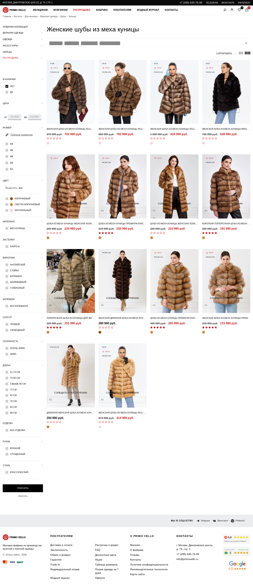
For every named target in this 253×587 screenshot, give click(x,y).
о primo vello (142, 536)
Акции (98, 559)
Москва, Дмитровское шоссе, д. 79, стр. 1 (28, 2)
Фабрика (102, 10)
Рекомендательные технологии (149, 569)
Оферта (100, 577)
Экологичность (59, 549)
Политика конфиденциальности (149, 564)
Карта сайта (137, 574)
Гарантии (55, 559)
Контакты (171, 10)
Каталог (18, 16)
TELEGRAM (212, 2)
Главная (7, 16)
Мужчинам (60, 10)
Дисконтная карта (105, 554)
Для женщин (31, 16)
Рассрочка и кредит (106, 545)
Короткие (70, 43)
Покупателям (122, 10)
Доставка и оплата (61, 545)
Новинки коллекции (15, 27)
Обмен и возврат (60, 554)
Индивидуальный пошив (64, 569)
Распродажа (81, 10)
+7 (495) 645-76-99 (191, 2)
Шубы (63, 16)
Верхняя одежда (49, 16)
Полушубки (87, 43)
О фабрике (137, 549)
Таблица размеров (106, 564)
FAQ (97, 549)
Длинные (55, 43)
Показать (23, 488)
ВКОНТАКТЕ (228, 2)
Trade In (55, 564)
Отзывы (134, 554)
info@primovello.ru (187, 558)
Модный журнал (148, 10)
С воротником (106, 43)
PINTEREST (244, 2)
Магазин (135, 545)
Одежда (7, 39)
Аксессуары (10, 45)
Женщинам (40, 10)
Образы (7, 52)
